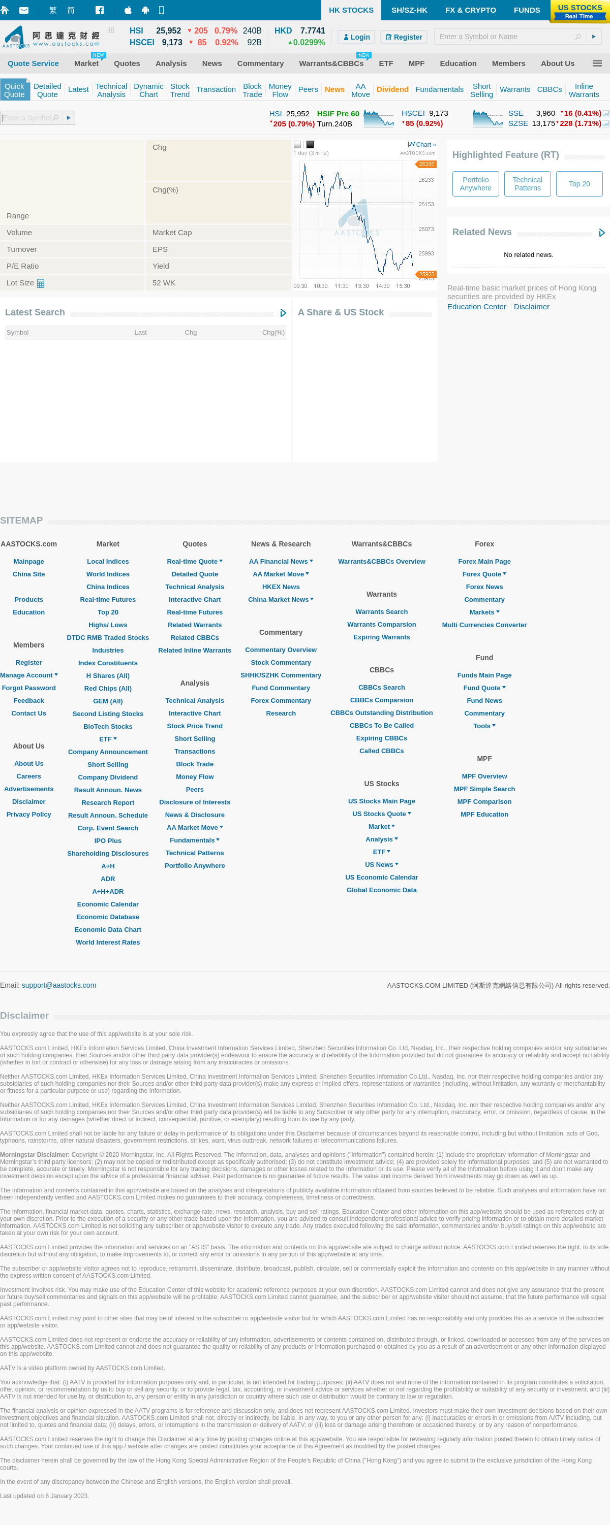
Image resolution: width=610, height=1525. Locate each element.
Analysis (381, 839)
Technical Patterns (195, 853)
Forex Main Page (485, 561)
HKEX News (281, 587)
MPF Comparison (485, 801)
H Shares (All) (108, 675)
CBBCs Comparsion (381, 700)
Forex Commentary (281, 700)
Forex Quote (485, 574)
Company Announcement (108, 752)
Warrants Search (382, 611)
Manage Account (29, 675)
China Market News (281, 599)
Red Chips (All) (108, 688)
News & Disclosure (195, 815)
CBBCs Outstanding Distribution (381, 713)
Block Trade (195, 764)
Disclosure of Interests (194, 802)
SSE (516, 113)
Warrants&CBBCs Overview (381, 561)
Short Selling (107, 764)
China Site (29, 574)
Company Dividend (108, 777)
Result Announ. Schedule (108, 815)
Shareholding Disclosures (107, 853)
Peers (195, 789)
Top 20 (108, 612)
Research (281, 713)
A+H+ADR (108, 891)
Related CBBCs (195, 637)
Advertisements (29, 789)
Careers (29, 776)
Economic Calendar (108, 904)
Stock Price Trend (195, 726)
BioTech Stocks (108, 726)
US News (382, 864)
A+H (107, 866)
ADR (108, 879)
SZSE (518, 123)
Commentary (484, 599)
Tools (484, 726)
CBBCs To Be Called (382, 725)
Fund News (484, 700)
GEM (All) (108, 701)
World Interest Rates (108, 942)
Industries (108, 650)
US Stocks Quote (381, 814)
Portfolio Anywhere (195, 865)
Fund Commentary (281, 688)
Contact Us (28, 713)
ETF (108, 739)
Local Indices (108, 561)
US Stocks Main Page (381, 801)
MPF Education (484, 814)
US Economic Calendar (381, 877)
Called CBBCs (381, 751)
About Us (29, 763)
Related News (482, 232)
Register (29, 662)
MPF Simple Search (484, 789)
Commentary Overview (281, 650)
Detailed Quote (194, 574)
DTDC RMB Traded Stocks (108, 637)
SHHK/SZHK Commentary (280, 675)
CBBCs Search (381, 687)
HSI (275, 113)
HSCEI (413, 113)
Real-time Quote (195, 561)
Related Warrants (195, 625)
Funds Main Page (485, 675)
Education (29, 612)
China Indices (108, 587)
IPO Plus (108, 841)
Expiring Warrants (381, 637)
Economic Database (108, 917)
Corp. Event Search (107, 828)
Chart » (426, 144)
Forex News (484, 587)
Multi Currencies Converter (484, 625)
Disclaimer (532, 306)
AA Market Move (195, 827)
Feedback (29, 700)
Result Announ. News (108, 790)
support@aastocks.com (59, 985)
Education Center (476, 306)
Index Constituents (108, 663)
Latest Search (35, 312)
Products (29, 599)
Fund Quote (485, 688)
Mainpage (29, 561)
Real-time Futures (108, 599)
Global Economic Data (382, 890)
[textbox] (518, 36)
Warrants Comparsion (381, 624)
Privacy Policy (29, 814)
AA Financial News (281, 561)
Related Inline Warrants (194, 650)
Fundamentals (195, 840)
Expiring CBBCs (381, 738)
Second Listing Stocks (108, 714)
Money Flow (195, 777)
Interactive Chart (195, 599)
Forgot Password (29, 688)
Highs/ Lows (108, 625)
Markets (485, 612)
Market (382, 826)
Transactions (194, 751)
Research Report (107, 802)
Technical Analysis (195, 587)
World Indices (108, 574)
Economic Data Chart (108, 929)
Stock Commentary (281, 662)
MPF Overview (484, 776)
